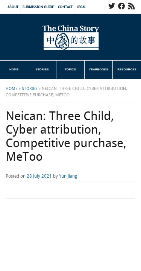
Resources (126, 69)
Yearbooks (98, 69)
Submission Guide (38, 7)
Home (13, 69)
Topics (70, 69)
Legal (81, 7)
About (13, 7)
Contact (65, 7)
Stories (42, 69)
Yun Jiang (68, 176)
